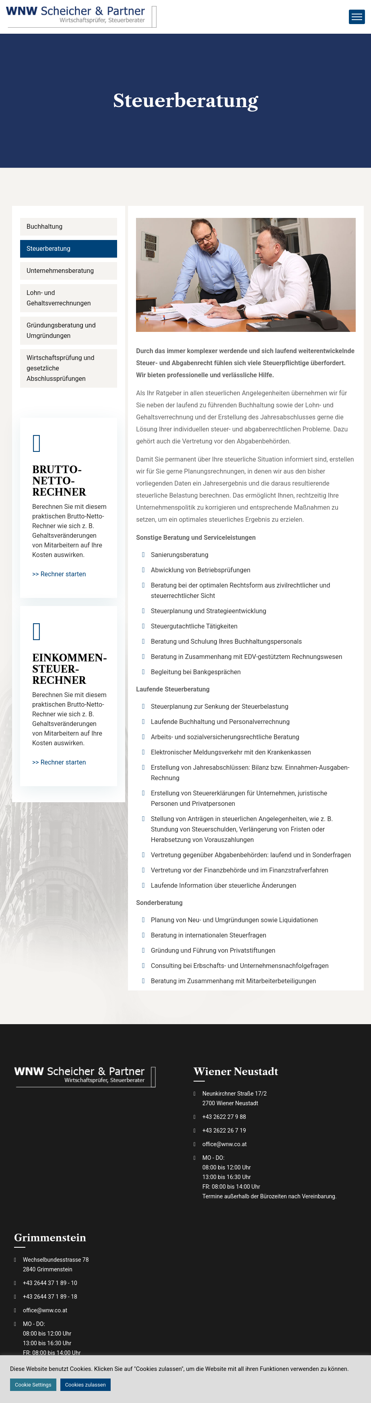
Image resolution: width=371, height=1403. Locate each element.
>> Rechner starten (59, 574)
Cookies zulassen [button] (85, 1385)
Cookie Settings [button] (33, 1385)
